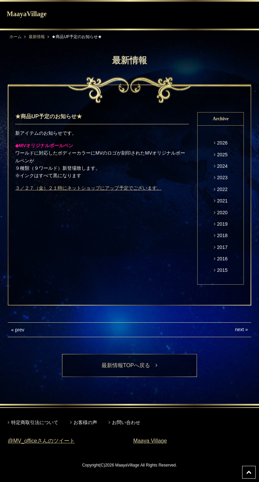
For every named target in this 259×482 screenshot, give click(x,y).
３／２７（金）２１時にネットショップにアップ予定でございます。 (88, 188)
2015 (222, 270)
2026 (222, 143)
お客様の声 (85, 422)
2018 (222, 235)
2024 (222, 166)
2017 (222, 247)
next (239, 329)
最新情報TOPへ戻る (130, 365)
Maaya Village (150, 441)
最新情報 (37, 36)
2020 (222, 212)
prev (19, 329)
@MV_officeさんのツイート (41, 441)
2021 (222, 200)
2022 (222, 189)
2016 (222, 258)
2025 (222, 154)
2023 (222, 177)
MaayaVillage (27, 14)
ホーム (15, 36)
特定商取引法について (34, 422)
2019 (222, 224)
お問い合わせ (126, 422)
